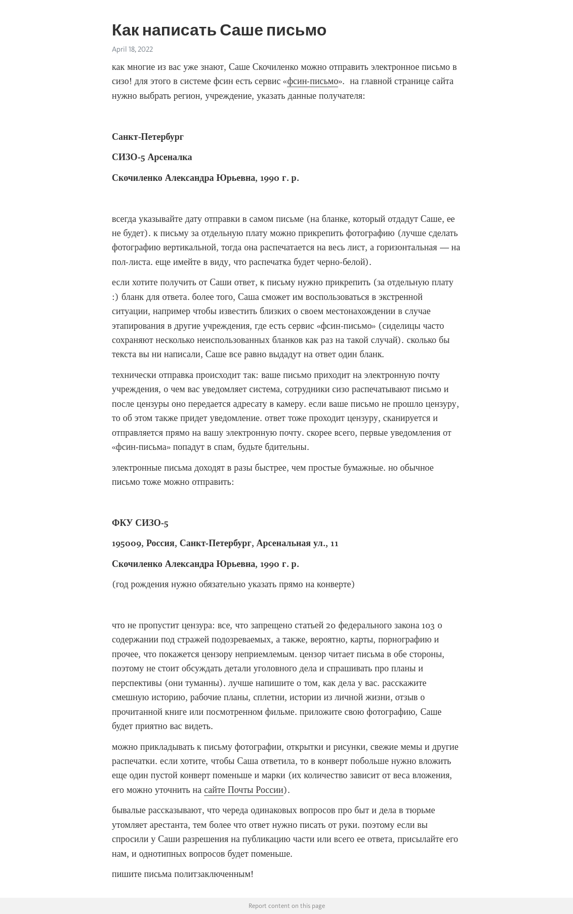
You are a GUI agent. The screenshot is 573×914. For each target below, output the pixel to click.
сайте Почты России (243, 789)
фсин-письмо (312, 81)
